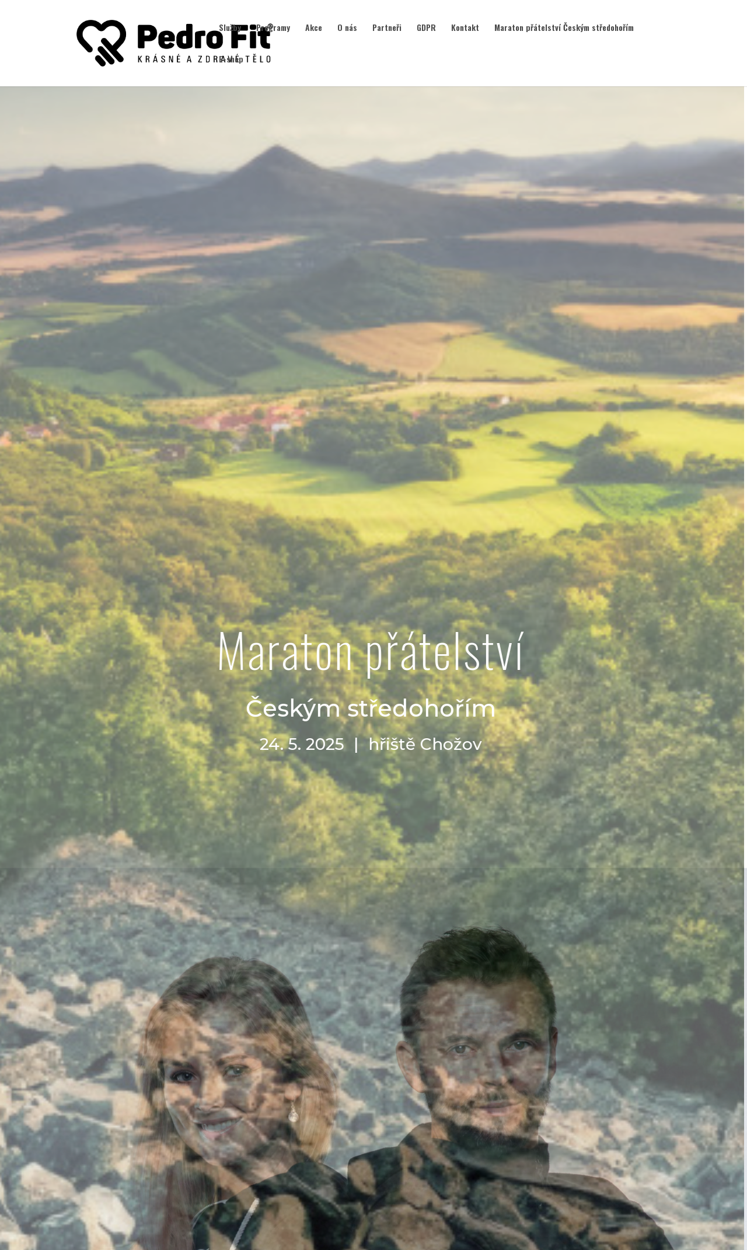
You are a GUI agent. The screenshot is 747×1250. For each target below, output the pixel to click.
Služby (230, 28)
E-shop (231, 60)
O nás (347, 28)
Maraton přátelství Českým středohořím (564, 28)
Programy (273, 28)
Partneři (387, 28)
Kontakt (465, 28)
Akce (313, 28)
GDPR (426, 28)
